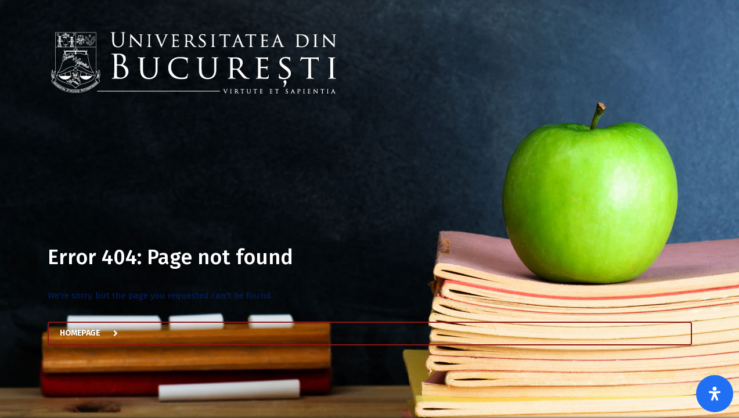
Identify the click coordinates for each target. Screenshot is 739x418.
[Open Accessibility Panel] (714, 393)
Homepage (94, 335)
